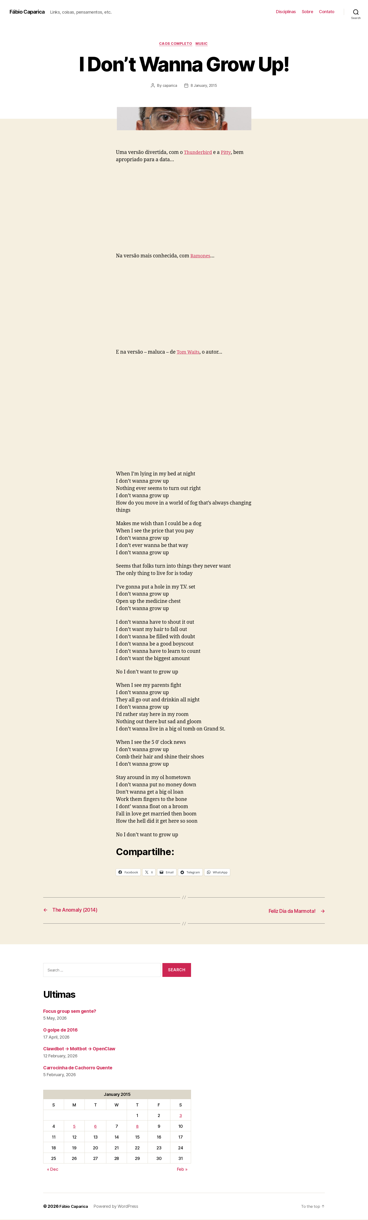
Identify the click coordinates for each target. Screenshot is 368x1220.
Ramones (201, 257)
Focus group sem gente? (72, 1011)
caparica (169, 86)
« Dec (52, 1169)
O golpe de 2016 (62, 1030)
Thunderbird (199, 153)
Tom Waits (189, 353)
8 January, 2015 (204, 86)
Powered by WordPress (118, 1206)
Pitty (228, 153)
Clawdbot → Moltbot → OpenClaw (83, 1049)
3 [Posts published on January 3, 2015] (180, 1115)
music (203, 44)
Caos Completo (175, 44)
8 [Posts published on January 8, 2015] (137, 1126)
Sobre (307, 11)
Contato (326, 11)
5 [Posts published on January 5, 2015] (74, 1126)
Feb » (182, 1169)
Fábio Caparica (28, 12)
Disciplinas (286, 11)
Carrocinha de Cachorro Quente (80, 1068)
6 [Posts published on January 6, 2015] (95, 1126)
